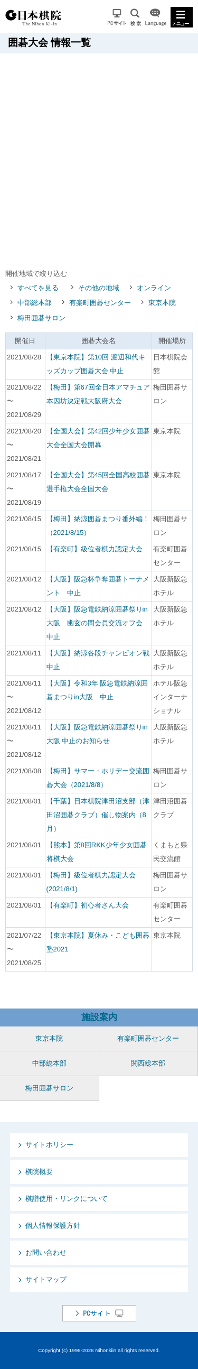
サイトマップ (46, 1279)
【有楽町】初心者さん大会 (87, 905)
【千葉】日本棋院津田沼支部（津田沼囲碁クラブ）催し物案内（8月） (97, 814)
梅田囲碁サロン (41, 318)
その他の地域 (98, 288)
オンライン (154, 288)
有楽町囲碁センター (100, 303)
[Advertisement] (99, 158)
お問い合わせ (46, 1252)
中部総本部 (34, 303)
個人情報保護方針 (52, 1225)
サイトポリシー (49, 1145)
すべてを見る (38, 288)
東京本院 (162, 303)
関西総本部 (148, 1063)
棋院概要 (39, 1172)
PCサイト (117, 17)
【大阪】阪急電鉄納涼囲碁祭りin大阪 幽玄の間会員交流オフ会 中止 (97, 623)
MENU (182, 17)
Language (155, 17)
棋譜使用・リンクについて (66, 1198)
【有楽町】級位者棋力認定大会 (94, 549)
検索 (135, 17)
